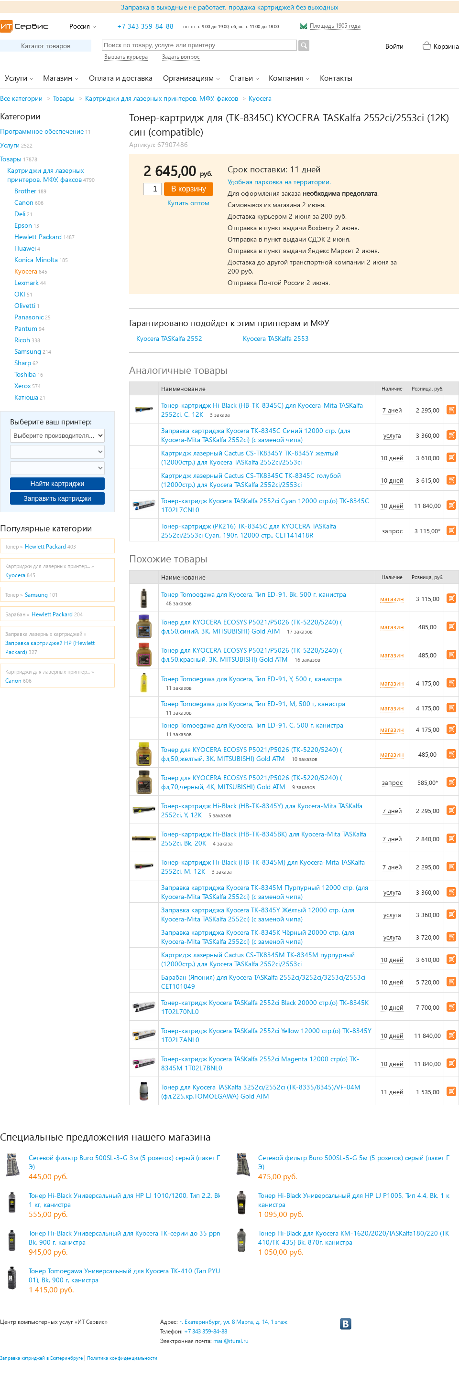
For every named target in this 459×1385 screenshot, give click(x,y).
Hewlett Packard (38, 236)
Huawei (25, 248)
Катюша (26, 397)
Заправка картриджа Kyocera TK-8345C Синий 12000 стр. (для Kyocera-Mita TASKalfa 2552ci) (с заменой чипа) (255, 435)
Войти (394, 46)
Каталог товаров (45, 45)
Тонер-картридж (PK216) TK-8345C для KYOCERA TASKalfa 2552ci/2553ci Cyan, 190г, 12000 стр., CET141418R (248, 530)
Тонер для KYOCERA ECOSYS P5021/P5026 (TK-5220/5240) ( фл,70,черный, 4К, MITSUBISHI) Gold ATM (251, 782)
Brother (25, 190)
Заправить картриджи (57, 498)
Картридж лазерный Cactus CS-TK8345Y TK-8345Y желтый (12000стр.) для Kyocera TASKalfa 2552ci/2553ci (250, 457)
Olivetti (24, 305)
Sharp (22, 362)
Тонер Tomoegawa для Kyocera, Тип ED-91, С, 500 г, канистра (252, 725)
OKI (19, 293)
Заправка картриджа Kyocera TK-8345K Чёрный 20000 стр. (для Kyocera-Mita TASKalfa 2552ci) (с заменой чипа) (257, 937)
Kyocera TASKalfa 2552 (169, 338)
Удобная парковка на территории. (279, 181)
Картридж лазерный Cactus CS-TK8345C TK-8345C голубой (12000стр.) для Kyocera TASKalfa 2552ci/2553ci (251, 480)
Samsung (27, 351)
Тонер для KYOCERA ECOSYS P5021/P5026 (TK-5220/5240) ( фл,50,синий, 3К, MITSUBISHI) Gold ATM (251, 626)
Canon (23, 202)
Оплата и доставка (121, 78)
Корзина (446, 46)
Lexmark (26, 282)
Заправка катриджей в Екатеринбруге (41, 1358)
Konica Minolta (36, 259)
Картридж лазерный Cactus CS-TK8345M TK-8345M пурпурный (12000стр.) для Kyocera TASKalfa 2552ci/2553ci (258, 959)
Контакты (336, 78)
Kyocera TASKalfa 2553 (276, 338)
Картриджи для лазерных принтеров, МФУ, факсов (161, 98)
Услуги (10, 144)
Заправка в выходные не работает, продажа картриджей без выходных (229, 6)
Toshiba (25, 374)
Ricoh (22, 339)
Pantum (25, 328)
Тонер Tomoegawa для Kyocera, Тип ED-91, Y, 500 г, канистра (251, 678)
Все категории (21, 98)
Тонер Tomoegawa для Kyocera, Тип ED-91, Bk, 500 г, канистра (253, 594)
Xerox (22, 385)
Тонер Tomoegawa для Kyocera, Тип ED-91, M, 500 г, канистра (253, 703)
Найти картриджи (58, 483)
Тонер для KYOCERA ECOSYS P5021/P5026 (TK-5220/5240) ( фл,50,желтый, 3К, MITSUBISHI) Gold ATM (251, 754)
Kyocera (260, 98)
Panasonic (29, 316)
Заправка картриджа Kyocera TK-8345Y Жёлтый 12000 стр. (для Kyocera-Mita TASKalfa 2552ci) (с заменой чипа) (257, 914)
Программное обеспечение (42, 131)
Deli (19, 213)
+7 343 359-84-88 (145, 26)
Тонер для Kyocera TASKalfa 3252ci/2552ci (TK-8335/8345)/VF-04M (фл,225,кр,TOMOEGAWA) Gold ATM (261, 1091)
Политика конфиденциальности (122, 1358)
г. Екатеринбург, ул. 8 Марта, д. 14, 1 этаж (233, 1321)
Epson (23, 225)
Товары (64, 98)
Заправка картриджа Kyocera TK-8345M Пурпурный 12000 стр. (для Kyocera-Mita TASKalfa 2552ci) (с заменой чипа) (264, 892)
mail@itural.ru (231, 1340)
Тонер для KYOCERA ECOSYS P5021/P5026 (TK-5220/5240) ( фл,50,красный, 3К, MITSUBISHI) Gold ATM (251, 654)
